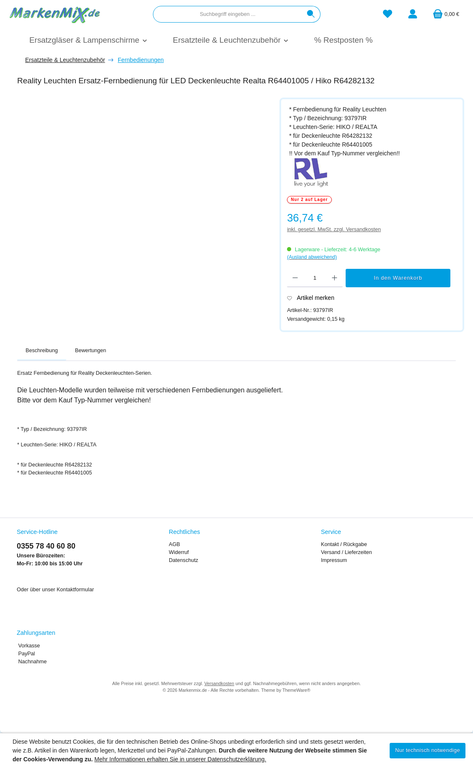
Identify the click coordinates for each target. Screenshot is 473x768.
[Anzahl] (315, 278)
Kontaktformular (75, 590)
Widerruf (179, 552)
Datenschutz (183, 560)
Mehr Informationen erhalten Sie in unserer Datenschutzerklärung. (180, 759)
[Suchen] (311, 14)
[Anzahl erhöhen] (334, 278)
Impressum (334, 560)
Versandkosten (219, 683)
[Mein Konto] (412, 14)
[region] (144, 197)
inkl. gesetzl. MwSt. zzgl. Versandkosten (334, 229)
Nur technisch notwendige (427, 750)
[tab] (41, 351)
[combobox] (227, 14)
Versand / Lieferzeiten (346, 552)
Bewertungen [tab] (90, 350)
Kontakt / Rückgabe (344, 544)
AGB (174, 544)
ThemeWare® (296, 690)
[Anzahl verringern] (295, 278)
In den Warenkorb (398, 278)
